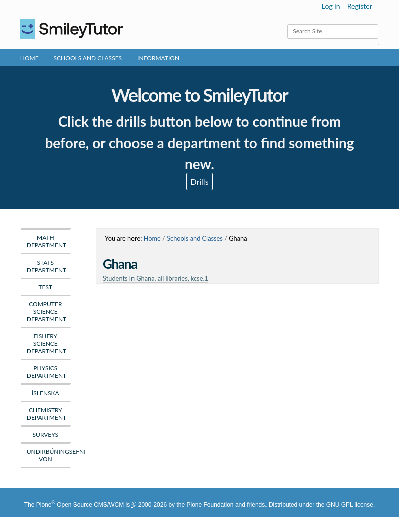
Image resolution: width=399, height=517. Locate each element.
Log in (331, 6)
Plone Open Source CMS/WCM (80, 504)
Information (158, 58)
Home (29, 58)
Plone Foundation (209, 504)
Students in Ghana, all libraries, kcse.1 (155, 278)
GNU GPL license (349, 504)
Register (359, 6)
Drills (199, 181)
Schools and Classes (88, 58)
